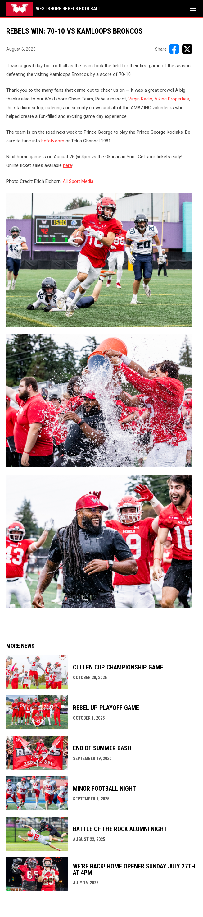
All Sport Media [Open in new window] (78, 181)
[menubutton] (193, 8)
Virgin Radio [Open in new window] (140, 99)
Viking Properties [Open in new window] (172, 99)
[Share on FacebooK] (174, 49)
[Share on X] (187, 49)
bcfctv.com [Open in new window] (52, 141)
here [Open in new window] (67, 165)
